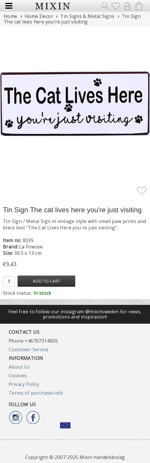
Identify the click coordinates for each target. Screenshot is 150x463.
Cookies (18, 375)
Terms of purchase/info (36, 393)
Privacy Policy (24, 384)
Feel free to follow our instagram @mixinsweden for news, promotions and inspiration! (74, 314)
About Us (19, 367)
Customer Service (28, 349)
